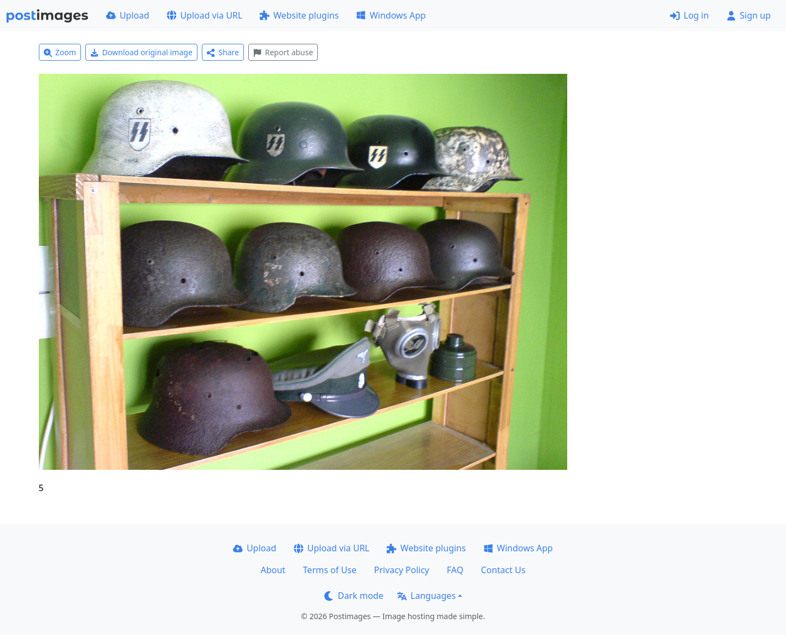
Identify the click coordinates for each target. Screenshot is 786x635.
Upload (127, 15)
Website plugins (299, 15)
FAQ (455, 570)
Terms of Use (330, 570)
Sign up (748, 15)
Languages (426, 596)
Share (223, 52)
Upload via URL (204, 15)
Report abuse (283, 52)
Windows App (391, 15)
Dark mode (353, 596)
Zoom (60, 52)
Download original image (141, 52)
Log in (689, 15)
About (272, 570)
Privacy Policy (401, 570)
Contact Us (503, 570)
